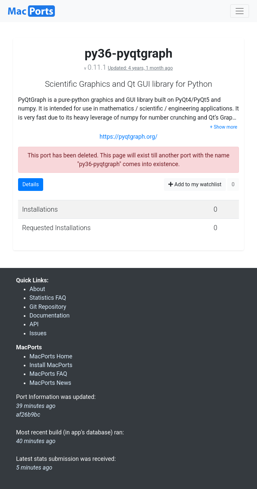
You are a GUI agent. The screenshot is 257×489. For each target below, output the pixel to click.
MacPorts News (50, 382)
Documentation (49, 315)
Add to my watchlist (195, 184)
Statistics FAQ (47, 297)
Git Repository (47, 306)
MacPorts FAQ (48, 373)
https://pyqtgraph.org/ (128, 136)
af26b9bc (28, 414)
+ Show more (223, 127)
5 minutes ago (34, 467)
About (37, 289)
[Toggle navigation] (239, 11)
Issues (38, 333)
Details (30, 184)
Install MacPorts (50, 365)
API (33, 324)
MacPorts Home (50, 356)
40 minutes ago (36, 441)
